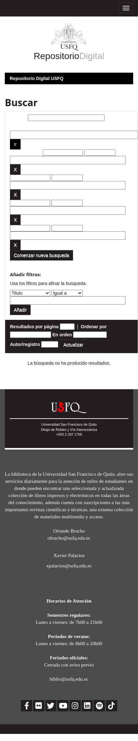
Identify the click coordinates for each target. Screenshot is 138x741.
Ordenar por (94, 326)
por (13, 125)
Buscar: (18, 117)
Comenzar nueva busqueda (41, 255)
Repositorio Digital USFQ (36, 78)
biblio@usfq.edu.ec (69, 679)
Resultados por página (34, 326)
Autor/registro (25, 344)
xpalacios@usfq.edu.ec (69, 565)
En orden (62, 334)
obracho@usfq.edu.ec (69, 538)
